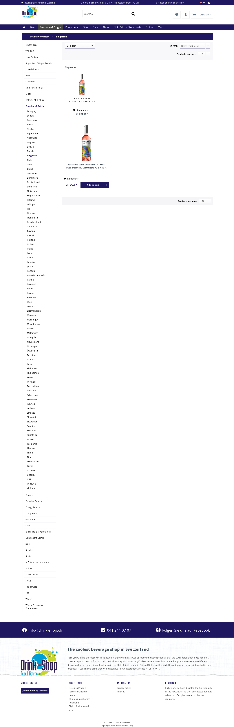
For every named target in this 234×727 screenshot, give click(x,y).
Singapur (31, 412)
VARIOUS (30, 51)
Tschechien (33, 461)
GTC (71, 709)
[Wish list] (177, 14)
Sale (28, 543)
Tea (27, 592)
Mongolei (32, 337)
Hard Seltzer (32, 57)
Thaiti (30, 452)
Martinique (32, 319)
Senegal (31, 115)
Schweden (32, 399)
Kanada (31, 270)
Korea (30, 288)
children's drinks (34, 87)
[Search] (133, 14)
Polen (30, 377)
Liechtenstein (34, 310)
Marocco (31, 315)
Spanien (31, 426)
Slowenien (32, 421)
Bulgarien (32, 155)
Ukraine (31, 470)
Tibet (29, 457)
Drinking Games (34, 501)
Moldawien (32, 332)
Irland (30, 248)
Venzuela (31, 483)
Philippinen (33, 372)
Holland (31, 239)
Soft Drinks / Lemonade (37, 562)
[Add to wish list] (80, 110)
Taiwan (30, 439)
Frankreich (32, 217)
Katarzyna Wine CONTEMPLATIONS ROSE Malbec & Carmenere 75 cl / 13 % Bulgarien (82, 100)
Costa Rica (32, 173)
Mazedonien (33, 324)
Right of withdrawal (79, 706)
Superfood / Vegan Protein (39, 63)
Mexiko (30, 328)
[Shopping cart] (202, 14)
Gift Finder (31, 519)
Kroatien (31, 297)
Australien (32, 137)
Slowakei (31, 417)
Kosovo (30, 293)
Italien (30, 257)
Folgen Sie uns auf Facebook (183, 630)
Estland (31, 199)
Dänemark (32, 177)
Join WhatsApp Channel (35, 690)
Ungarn (31, 474)
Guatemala (32, 226)
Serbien (31, 408)
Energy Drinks (33, 507)
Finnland (31, 213)
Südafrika (32, 434)
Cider (28, 93)
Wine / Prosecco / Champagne (34, 606)
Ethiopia (31, 204)
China (30, 168)
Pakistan (31, 355)
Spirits (29, 568)
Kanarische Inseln (36, 275)
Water (29, 599)
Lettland (31, 306)
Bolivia (30, 146)
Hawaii (30, 235)
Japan (30, 266)
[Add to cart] (94, 185)
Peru (29, 364)
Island (30, 253)
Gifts (28, 525)
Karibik (30, 279)
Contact (73, 695)
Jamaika (31, 262)
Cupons (29, 495)
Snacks (29, 550)
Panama (31, 359)
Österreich (32, 350)
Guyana (31, 230)
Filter (71, 45)
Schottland (32, 395)
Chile (29, 160)
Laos (29, 301)
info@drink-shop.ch (42, 630)
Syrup (28, 580)
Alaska (30, 129)
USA (29, 479)
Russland (32, 390)
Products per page (186, 54)
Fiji (28, 208)
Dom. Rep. (32, 186)
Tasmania (32, 443)
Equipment (31, 513)
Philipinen (32, 368)
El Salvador (32, 191)
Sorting (173, 45)
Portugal (31, 381)
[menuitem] (210, 3)
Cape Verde (33, 120)
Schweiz (31, 403)
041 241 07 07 (116, 630)
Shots (28, 556)
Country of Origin (35, 106)
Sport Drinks (32, 574)
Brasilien (31, 151)
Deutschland (33, 182)
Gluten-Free (32, 44)
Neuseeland (33, 341)
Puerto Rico (33, 386)
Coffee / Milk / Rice (35, 99)
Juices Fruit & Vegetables (38, 531)
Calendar (30, 81)
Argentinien (33, 133)
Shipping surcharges (79, 698)
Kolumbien (32, 284)
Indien (30, 244)
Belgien (31, 142)
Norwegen (32, 346)
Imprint (121, 691)
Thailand (31, 448)
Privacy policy (124, 687)
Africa (30, 124)
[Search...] (109, 14)
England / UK (33, 195)
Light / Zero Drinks (35, 537)
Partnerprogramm (78, 691)
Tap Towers (31, 586)
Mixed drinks (32, 69)
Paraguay (32, 111)
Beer (28, 75)
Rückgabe (74, 702)
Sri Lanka (31, 430)
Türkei (30, 465)
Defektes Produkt (77, 687)
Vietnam (31, 488)
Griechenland (34, 222)
